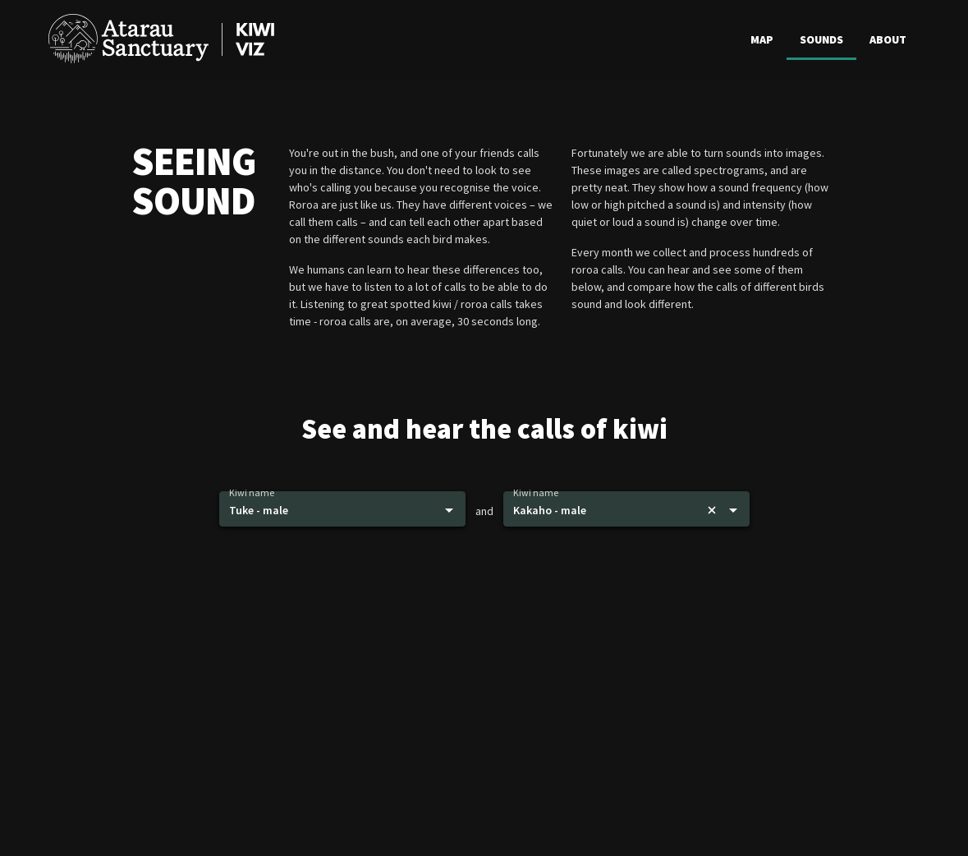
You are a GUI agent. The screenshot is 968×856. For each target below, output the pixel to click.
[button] (342, 509)
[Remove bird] (712, 510)
